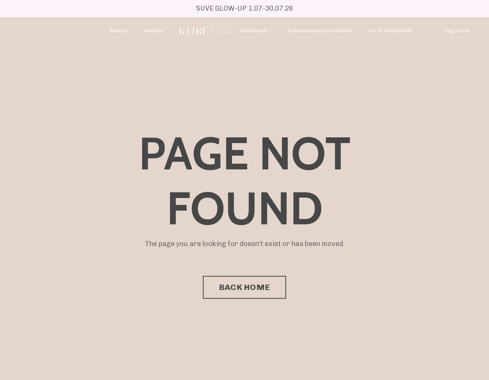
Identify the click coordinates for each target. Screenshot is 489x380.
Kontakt (153, 30)
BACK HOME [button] (244, 287)
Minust (119, 30)
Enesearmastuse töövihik (320, 30)
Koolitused (256, 30)
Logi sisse (457, 30)
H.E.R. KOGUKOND (390, 30)
